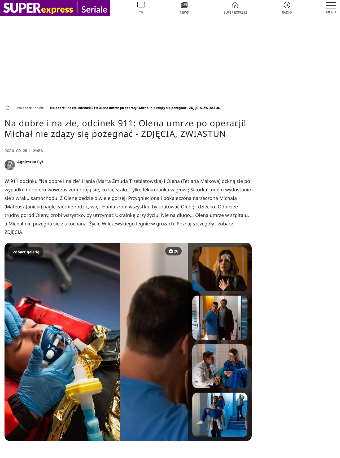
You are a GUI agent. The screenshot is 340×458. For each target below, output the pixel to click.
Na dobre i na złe (30, 108)
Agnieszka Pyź (30, 161)
